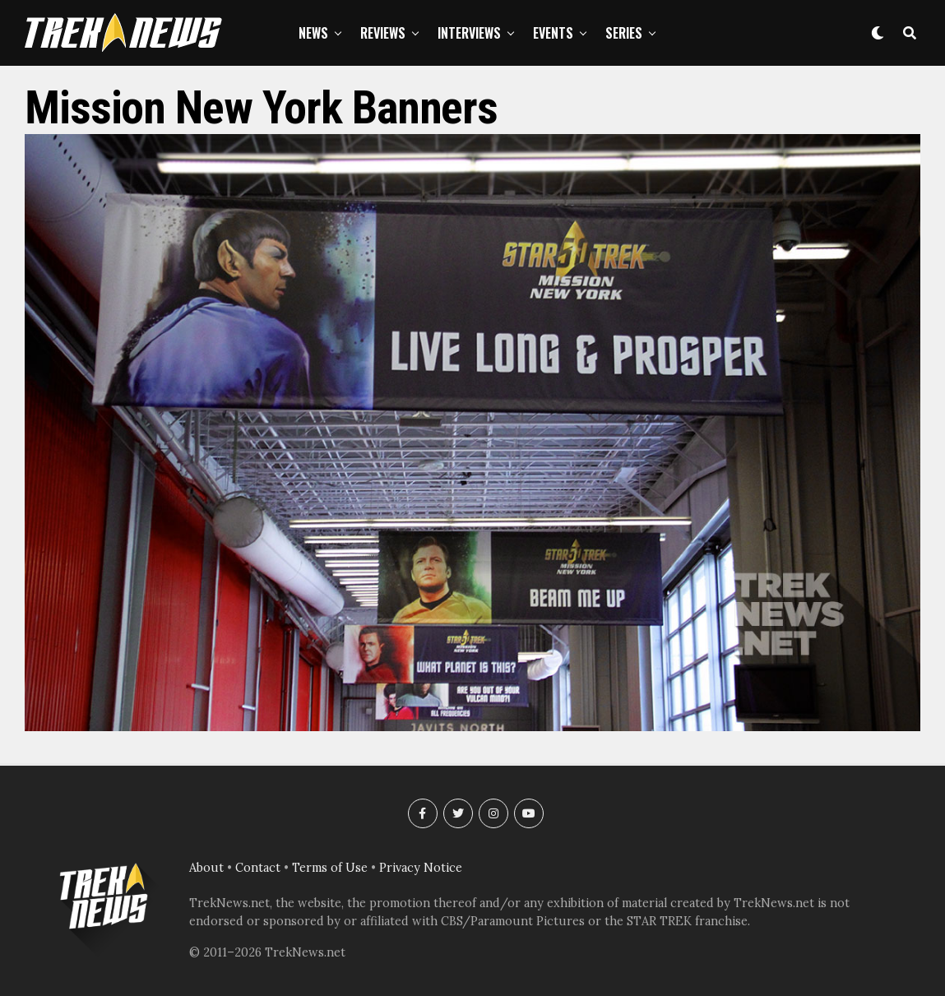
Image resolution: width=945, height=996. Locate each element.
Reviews (382, 33)
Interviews (469, 33)
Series (623, 33)
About (206, 867)
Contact (257, 867)
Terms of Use (330, 867)
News (313, 33)
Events (553, 33)
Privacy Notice (420, 867)
